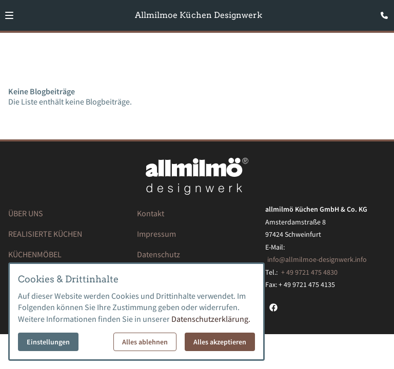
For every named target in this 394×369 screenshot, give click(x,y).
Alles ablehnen (145, 341)
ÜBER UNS (25, 213)
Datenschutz (158, 254)
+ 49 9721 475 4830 (309, 272)
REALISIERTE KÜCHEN (45, 234)
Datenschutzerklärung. (210, 319)
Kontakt (150, 213)
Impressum (156, 234)
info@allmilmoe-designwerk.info (317, 259)
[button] (9, 15)
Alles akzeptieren (219, 341)
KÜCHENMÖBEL (35, 254)
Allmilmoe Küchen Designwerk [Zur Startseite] (198, 15)
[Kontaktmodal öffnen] (381, 12)
